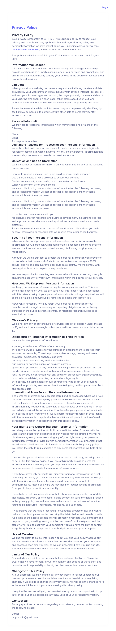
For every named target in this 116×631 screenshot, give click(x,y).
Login (105, 7)
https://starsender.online (25, 49)
